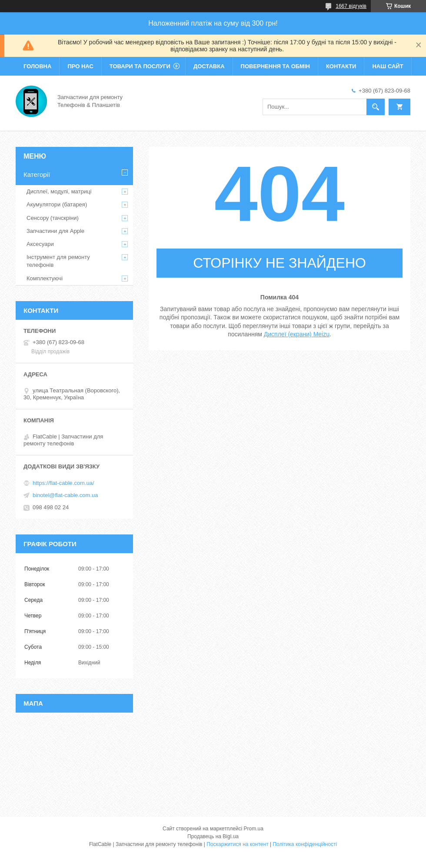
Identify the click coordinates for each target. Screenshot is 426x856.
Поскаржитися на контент (237, 844)
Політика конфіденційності (305, 844)
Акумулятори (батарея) (57, 204)
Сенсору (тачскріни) (53, 218)
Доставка (209, 66)
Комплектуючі (45, 278)
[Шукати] (375, 107)
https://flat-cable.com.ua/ (63, 483)
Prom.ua (253, 829)
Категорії (36, 174)
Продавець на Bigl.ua (213, 836)
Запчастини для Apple (55, 231)
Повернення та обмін (275, 66)
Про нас (80, 66)
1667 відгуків (351, 6)
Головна (37, 66)
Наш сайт (387, 66)
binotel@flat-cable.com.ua (65, 495)
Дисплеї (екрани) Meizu (296, 334)
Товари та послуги (140, 66)
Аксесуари (40, 244)
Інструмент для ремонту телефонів (58, 261)
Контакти (341, 66)
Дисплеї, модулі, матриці (59, 191)
